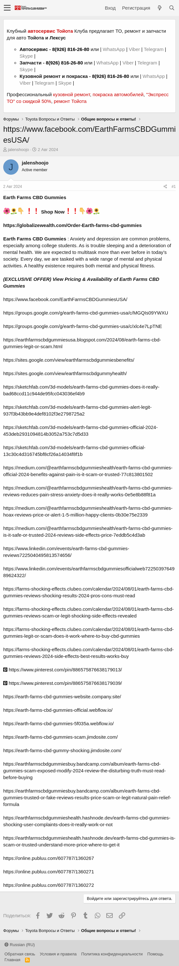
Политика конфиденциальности (112, 954)
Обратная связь (19, 954)
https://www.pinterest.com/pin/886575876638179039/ (62, 683)
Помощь (155, 954)
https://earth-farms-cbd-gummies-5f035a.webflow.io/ (58, 723)
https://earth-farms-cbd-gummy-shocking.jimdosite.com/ (62, 750)
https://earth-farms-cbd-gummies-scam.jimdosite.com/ (60, 737)
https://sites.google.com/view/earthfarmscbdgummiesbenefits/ (68, 360)
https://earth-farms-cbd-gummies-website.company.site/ (62, 696)
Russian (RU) (19, 944)
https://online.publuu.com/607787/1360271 (48, 871)
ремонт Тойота (70, 101)
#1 (174, 186)
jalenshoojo (18, 149)
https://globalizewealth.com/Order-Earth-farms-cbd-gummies (72, 225)
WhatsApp (114, 49)
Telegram (154, 49)
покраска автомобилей (118, 94)
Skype (27, 56)
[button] (7, 8)
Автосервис (34, 49)
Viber (134, 49)
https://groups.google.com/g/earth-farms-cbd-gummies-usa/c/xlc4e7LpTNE (82, 326)
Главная (12, 959)
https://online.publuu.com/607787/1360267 (48, 858)
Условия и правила (58, 954)
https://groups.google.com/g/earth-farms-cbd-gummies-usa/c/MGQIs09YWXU (85, 312)
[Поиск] (172, 8)
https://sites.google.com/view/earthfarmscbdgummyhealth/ (65, 373)
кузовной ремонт (71, 94)
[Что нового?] (159, 8)
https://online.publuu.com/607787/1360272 (48, 885)
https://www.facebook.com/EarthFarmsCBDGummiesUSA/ (65, 299)
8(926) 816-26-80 (70, 49)
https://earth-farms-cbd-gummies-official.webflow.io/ (58, 710)
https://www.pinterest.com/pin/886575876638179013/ (62, 669)
